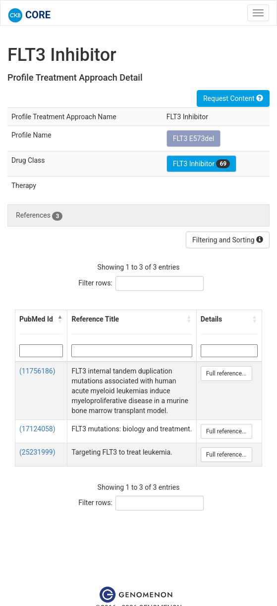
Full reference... (226, 373)
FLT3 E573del (193, 138)
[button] (60, 319)
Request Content (233, 98)
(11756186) (37, 371)
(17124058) (37, 429)
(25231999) (37, 452)
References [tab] (39, 215)
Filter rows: (95, 283)
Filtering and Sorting (227, 240)
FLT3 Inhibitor (201, 163)
